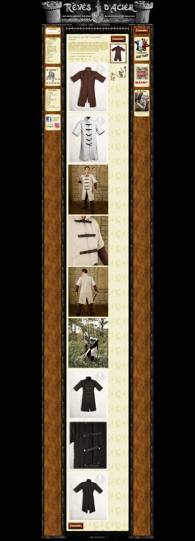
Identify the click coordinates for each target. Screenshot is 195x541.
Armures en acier (51, 46)
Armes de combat (51, 40)
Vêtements (49, 55)
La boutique (149, 24)
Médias (48, 102)
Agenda (48, 97)
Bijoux (48, 58)
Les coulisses (50, 100)
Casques (49, 45)
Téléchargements (51, 99)
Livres (48, 60)
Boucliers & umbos (52, 51)
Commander (132, 24)
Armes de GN (50, 54)
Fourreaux (49, 42)
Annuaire (48, 96)
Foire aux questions (51, 95)
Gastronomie (49, 61)
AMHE (48, 53)
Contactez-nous (141, 24)
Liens (47, 104)
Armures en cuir (51, 47)
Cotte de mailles (51, 49)
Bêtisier (48, 103)
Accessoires (49, 57)
